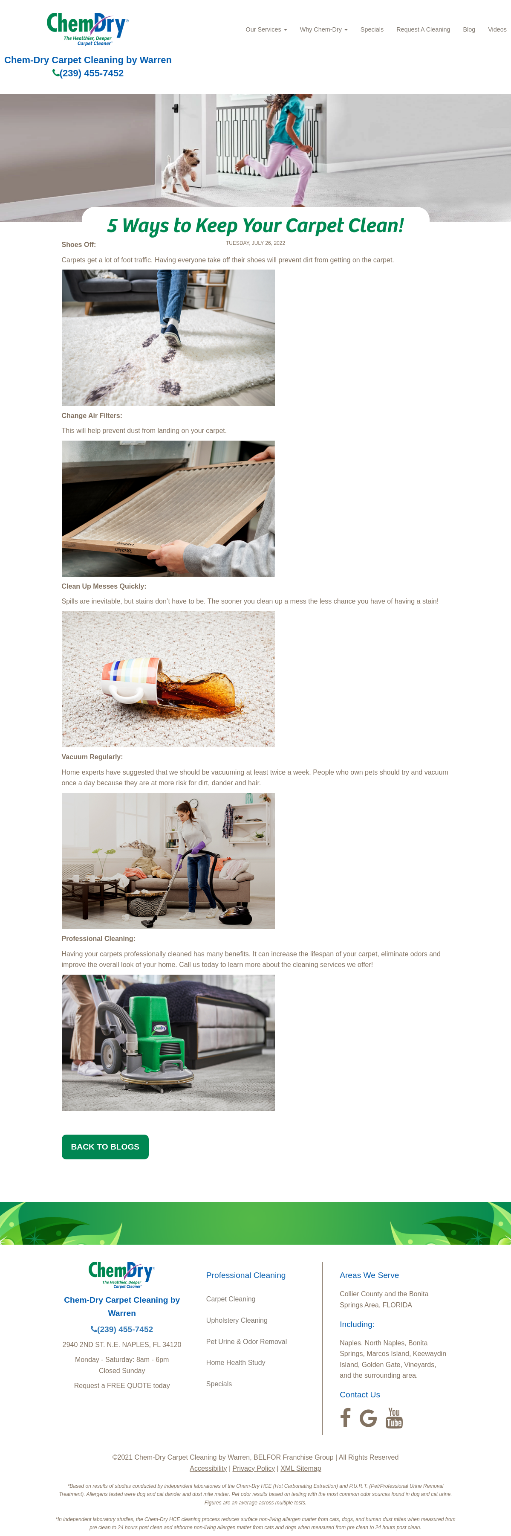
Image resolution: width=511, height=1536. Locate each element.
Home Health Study (236, 1362)
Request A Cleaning (423, 29)
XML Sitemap (300, 1468)
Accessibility (208, 1468)
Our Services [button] (266, 29)
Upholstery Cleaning (237, 1320)
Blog (469, 29)
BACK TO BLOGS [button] (105, 1146)
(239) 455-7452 (88, 73)
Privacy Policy (254, 1468)
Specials (372, 29)
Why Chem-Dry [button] (324, 29)
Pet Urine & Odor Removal (246, 1341)
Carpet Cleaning (231, 1299)
